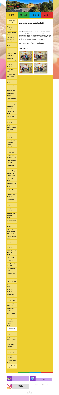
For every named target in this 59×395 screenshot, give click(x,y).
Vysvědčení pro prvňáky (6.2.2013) (11, 237)
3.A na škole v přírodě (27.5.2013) (11, 86)
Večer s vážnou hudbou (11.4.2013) (11, 161)
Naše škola (23, 15)
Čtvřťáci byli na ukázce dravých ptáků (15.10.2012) (11, 346)
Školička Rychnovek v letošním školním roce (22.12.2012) (11, 275)
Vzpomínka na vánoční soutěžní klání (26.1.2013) (11, 252)
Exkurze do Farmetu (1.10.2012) (11, 356)
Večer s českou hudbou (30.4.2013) (11, 99)
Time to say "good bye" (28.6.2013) (11, 33)
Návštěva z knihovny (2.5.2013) (11, 94)
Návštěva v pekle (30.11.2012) (10, 309)
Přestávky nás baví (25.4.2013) (10, 112)
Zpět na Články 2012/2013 (12, 21)
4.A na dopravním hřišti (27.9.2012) (11, 361)
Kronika (11, 15)
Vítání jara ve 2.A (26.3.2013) (10, 190)
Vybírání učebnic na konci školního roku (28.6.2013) (11, 27)
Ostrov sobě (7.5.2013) (11, 90)
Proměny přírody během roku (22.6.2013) (11, 54)
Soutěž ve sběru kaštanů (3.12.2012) (11, 299)
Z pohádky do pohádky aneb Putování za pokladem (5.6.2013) (11, 76)
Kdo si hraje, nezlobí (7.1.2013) (11, 269)
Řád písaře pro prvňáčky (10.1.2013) (11, 264)
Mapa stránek (20, 378)
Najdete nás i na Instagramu (20, 386)
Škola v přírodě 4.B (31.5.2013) (10, 81)
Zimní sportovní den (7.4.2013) (11, 166)
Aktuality (47, 15)
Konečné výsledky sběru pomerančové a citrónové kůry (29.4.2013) (11, 105)
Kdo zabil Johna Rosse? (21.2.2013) (11, 221)
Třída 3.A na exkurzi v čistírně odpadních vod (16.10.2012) (11, 339)
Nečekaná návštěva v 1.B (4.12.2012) (11, 295)
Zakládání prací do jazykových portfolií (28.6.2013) (10, 39)
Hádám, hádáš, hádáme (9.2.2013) (11, 225)
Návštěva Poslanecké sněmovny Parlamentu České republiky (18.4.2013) (11, 128)
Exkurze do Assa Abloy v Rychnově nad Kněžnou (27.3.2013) (11, 185)
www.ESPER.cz (44, 387)
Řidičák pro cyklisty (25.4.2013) (10, 117)
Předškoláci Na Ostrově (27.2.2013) (11, 209)
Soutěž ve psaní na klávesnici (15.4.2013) (11, 156)
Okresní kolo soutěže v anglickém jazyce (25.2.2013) (11, 215)
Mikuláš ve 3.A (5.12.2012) (9, 290)
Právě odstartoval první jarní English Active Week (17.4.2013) (11, 151)
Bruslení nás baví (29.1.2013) (10, 246)
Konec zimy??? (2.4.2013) (10, 179)
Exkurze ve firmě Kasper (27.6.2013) (11, 44)
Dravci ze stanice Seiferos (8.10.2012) (11, 351)
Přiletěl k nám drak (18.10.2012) (10, 334)
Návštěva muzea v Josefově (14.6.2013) (11, 59)
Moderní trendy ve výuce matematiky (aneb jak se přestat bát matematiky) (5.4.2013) (11, 172)
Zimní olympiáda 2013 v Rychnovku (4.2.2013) (11, 242)
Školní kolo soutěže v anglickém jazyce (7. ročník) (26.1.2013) (11, 259)
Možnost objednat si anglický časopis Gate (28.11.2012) (11, 315)
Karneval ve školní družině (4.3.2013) (10, 205)
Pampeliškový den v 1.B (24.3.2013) (11, 195)
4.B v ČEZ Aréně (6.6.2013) (10, 70)
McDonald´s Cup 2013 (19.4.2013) (11, 121)
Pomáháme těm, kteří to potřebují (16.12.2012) (11, 280)
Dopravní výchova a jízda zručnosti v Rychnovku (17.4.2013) (11, 143)
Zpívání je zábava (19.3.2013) (10, 200)
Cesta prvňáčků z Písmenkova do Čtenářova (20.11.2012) (10, 322)
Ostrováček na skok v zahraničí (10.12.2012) (11, 285)
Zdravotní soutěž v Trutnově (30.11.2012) (11, 304)
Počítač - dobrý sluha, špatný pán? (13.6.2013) (11, 64)
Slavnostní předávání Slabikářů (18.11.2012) (11, 329)
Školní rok (35, 15)
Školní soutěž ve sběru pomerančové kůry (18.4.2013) (11, 136)
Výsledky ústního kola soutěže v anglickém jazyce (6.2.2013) (11, 231)
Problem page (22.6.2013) (9, 49)
